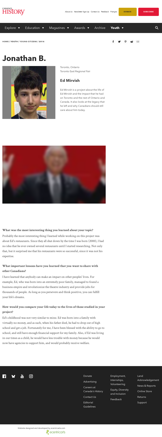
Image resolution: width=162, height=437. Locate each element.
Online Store (144, 391)
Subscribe (148, 12)
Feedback (105, 12)
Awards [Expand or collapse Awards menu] (80, 28)
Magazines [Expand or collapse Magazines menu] (57, 28)
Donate (128, 12)
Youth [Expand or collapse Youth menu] (115, 28)
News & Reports (146, 385)
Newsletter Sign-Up (81, 12)
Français (113, 12)
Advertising (90, 381)
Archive (99, 28)
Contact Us (95, 12)
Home (5, 41)
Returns (141, 396)
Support (142, 402)
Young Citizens (28, 41)
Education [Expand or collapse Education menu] (33, 28)
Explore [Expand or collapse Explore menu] (11, 28)
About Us (68, 12)
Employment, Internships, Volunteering (118, 380)
